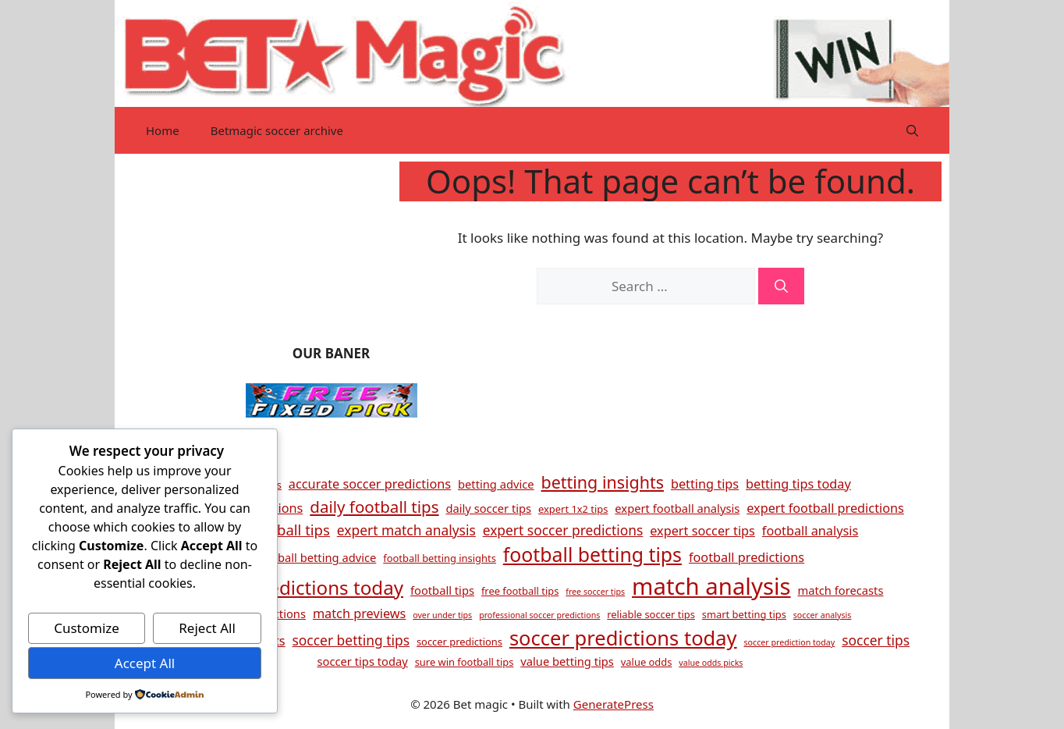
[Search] (781, 286)
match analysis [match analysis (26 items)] (711, 586)
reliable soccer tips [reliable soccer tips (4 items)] (651, 614)
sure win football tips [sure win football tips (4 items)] (464, 662)
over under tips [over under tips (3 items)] (442, 615)
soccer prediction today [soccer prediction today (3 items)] (789, 642)
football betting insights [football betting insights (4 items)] (439, 558)
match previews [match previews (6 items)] (359, 613)
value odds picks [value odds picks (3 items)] (711, 662)
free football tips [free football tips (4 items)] (520, 591)
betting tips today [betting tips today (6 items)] (798, 484)
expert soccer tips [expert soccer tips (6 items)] (702, 530)
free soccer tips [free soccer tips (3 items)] (595, 591)
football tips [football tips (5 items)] (442, 590)
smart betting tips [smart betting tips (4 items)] (744, 614)
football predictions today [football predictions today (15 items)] (290, 587)
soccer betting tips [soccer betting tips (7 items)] (351, 640)
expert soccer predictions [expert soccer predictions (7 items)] (563, 530)
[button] (912, 130)
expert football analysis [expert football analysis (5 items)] (677, 508)
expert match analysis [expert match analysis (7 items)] (406, 530)
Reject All (207, 628)
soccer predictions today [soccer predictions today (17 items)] (623, 637)
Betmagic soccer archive (277, 130)
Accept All (145, 663)
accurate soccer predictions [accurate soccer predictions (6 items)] (370, 484)
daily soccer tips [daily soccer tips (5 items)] (488, 508)
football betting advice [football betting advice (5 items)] (316, 557)
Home (162, 130)
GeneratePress (613, 704)
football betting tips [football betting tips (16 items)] (592, 554)
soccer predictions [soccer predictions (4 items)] (459, 642)
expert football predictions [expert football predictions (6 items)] (825, 508)
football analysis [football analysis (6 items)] (810, 530)
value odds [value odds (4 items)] (646, 662)
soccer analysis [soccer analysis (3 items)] (822, 615)
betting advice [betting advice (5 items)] (496, 484)
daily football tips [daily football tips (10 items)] (374, 506)
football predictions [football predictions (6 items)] (746, 557)
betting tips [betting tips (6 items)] (705, 484)
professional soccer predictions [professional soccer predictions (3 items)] (539, 615)
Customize (86, 628)
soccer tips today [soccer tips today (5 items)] (362, 661)
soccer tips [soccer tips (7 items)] (876, 640)
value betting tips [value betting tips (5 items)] (567, 661)
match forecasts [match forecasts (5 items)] (840, 590)
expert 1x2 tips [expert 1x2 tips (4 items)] (573, 509)
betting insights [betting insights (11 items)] (602, 482)
